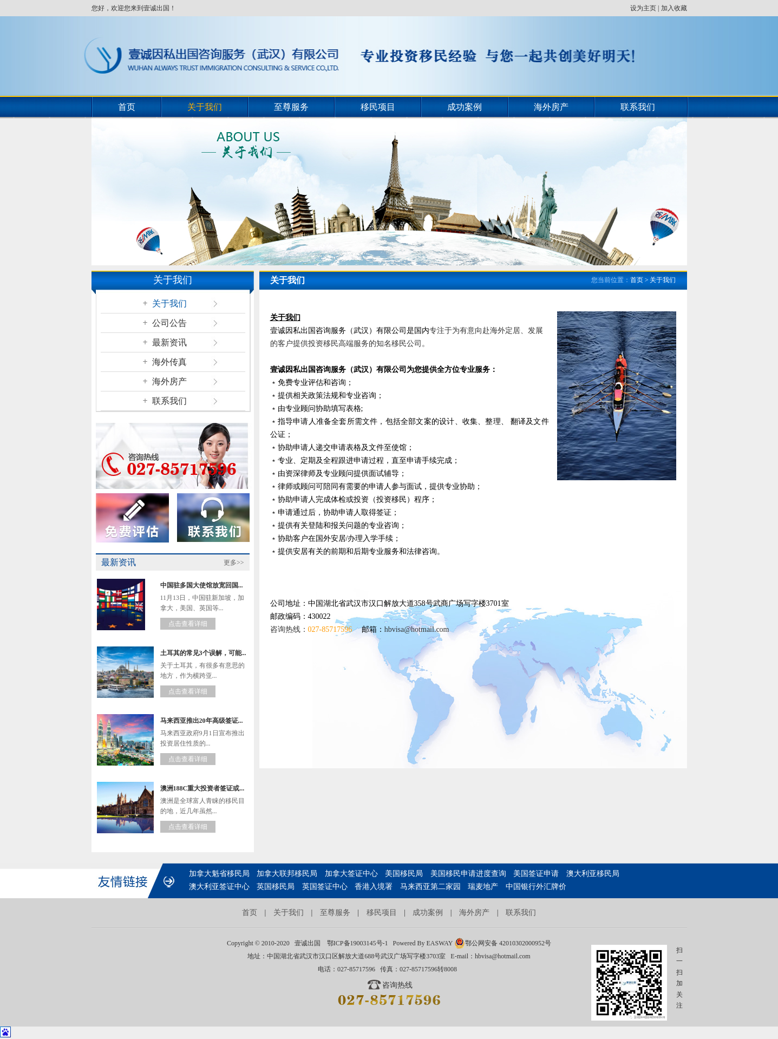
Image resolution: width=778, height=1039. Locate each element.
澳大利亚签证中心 (219, 887)
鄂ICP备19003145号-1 (357, 943)
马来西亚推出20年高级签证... (201, 720)
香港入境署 (374, 887)
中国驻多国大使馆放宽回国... (201, 585)
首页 (126, 107)
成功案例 (464, 107)
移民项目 (378, 107)
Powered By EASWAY (423, 943)
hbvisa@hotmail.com (416, 629)
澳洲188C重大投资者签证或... (202, 788)
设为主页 (643, 8)
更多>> (234, 562)
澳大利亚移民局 (592, 874)
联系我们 (637, 107)
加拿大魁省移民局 (219, 874)
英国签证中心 (325, 887)
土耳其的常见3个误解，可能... (203, 653)
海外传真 (164, 362)
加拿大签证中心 (351, 874)
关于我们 (204, 107)
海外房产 (551, 107)
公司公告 (164, 323)
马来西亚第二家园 (430, 887)
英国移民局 (276, 887)
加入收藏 (674, 8)
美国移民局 (404, 874)
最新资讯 (164, 342)
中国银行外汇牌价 (536, 887)
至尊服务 (291, 107)
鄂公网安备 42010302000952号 (502, 943)
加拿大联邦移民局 (287, 874)
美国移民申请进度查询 (468, 874)
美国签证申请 (536, 874)
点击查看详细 (187, 624)
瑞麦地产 (483, 887)
